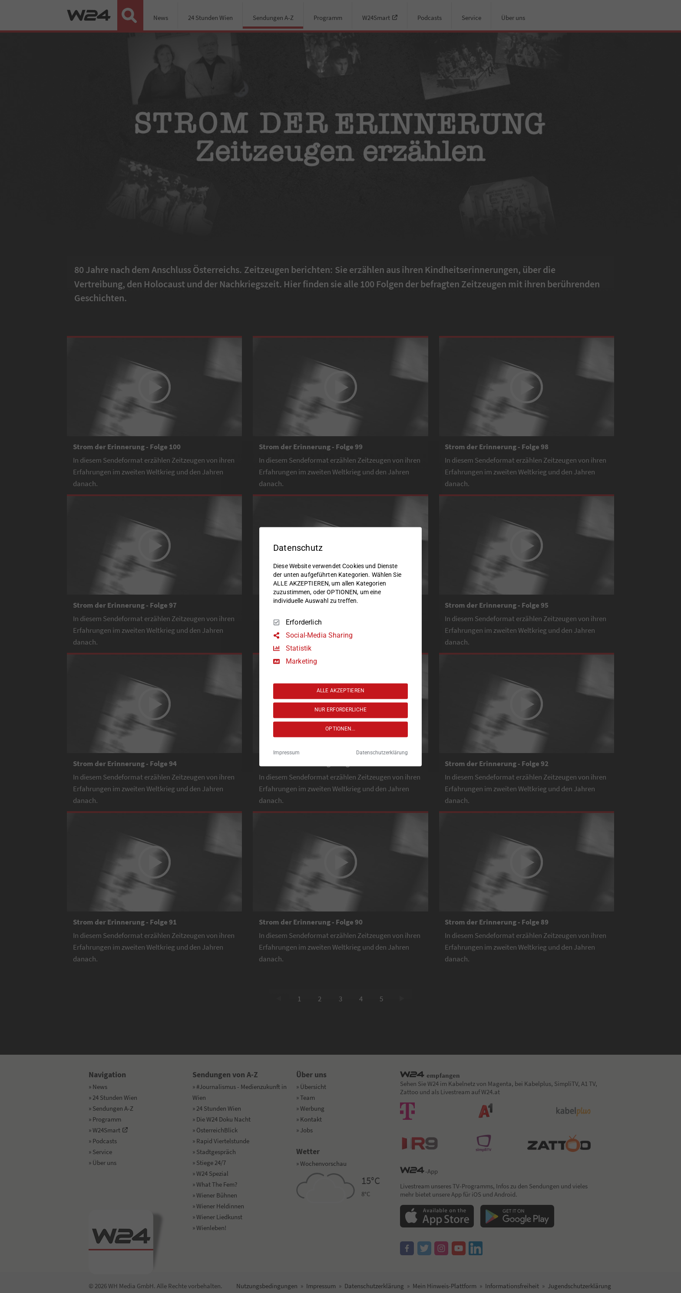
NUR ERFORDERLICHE (340, 710)
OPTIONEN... (340, 729)
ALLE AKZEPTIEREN (340, 691)
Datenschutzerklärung (382, 752)
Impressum (286, 752)
